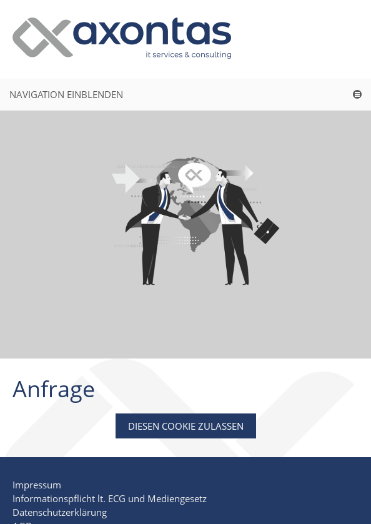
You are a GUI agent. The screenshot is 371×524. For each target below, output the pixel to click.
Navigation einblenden (66, 94)
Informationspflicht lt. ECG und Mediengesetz (109, 498)
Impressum (36, 484)
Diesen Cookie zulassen (186, 426)
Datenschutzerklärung (59, 512)
